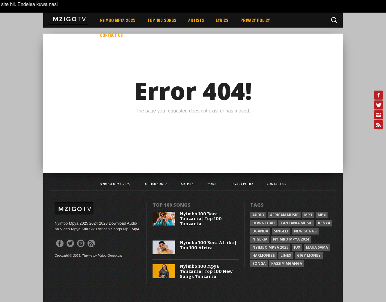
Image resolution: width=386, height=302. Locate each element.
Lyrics (222, 20)
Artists (196, 20)
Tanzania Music (296, 223)
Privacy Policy (255, 20)
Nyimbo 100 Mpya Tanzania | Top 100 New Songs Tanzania (206, 271)
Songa (259, 263)
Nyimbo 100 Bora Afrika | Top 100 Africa (208, 245)
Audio (258, 214)
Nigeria (259, 239)
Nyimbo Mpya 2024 (291, 239)
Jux (297, 247)
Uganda (260, 231)
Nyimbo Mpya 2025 (117, 20)
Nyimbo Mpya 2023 (270, 247)
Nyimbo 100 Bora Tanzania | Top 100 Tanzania (201, 219)
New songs (305, 231)
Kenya (324, 223)
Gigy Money (309, 255)
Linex (286, 255)
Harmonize (263, 255)
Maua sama (317, 247)
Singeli (281, 231)
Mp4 (321, 214)
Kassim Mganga (286, 263)
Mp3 (308, 214)
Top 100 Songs (161, 20)
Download (263, 223)
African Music (284, 214)
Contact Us (111, 35)
